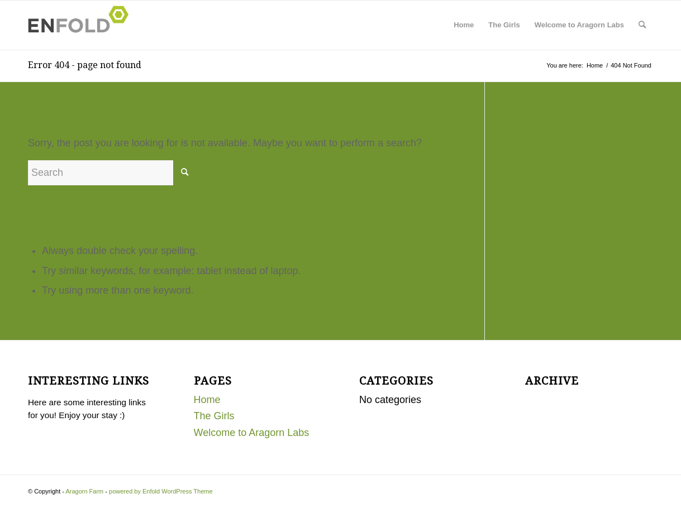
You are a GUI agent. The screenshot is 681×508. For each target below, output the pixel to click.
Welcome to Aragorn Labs (579, 25)
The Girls (504, 25)
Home (464, 25)
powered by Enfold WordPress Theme (160, 491)
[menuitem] (642, 25)
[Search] (642, 25)
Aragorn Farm (84, 491)
